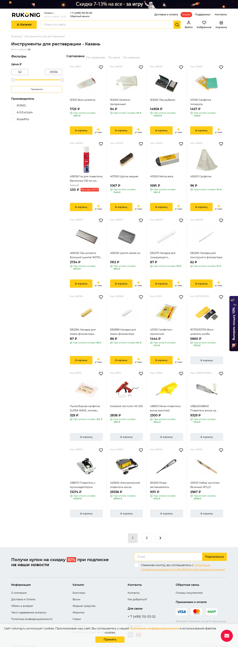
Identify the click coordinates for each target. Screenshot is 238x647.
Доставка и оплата (166, 14)
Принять (110, 639)
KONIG (21, 105)
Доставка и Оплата (23, 596)
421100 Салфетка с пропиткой (161, 329)
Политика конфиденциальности (31, 616)
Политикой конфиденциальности (154, 629)
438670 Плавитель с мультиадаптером (83, 482)
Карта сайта (18, 622)
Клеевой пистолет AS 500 (126, 403)
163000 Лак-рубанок (162, 97)
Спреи (77, 616)
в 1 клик (98, 128)
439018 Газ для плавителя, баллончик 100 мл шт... (86, 176)
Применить (37, 89)
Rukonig (16, 36)
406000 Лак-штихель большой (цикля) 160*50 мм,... (85, 253)
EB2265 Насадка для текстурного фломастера (206, 252)
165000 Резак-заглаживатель (159, 482)
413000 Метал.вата (161, 173)
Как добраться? (137, 596)
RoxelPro (23, 119)
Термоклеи (80, 622)
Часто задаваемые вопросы (28, 609)
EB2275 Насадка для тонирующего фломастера (162, 253)
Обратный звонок (80, 16)
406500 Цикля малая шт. (125, 250)
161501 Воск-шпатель (82, 97)
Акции (186, 14)
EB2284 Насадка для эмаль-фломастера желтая (83, 329)
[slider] (13, 80)
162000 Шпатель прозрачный (120, 99)
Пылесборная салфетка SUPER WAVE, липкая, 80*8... (85, 406)
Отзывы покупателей (189, 590)
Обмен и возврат (22, 603)
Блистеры (79, 590)
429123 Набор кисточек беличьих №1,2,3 (205, 482)
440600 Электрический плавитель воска (125, 482)
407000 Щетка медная (124, 173)
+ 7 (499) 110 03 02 (81, 13)
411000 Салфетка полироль (200, 99)
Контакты (221, 14)
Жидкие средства (84, 603)
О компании (19, 590)
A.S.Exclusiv (25, 112)
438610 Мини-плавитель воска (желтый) (165, 405)
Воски (76, 596)
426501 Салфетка (200, 173)
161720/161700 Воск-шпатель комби (202, 329)
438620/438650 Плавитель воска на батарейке (203, 406)
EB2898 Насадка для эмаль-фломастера (123, 329)
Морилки (79, 609)
